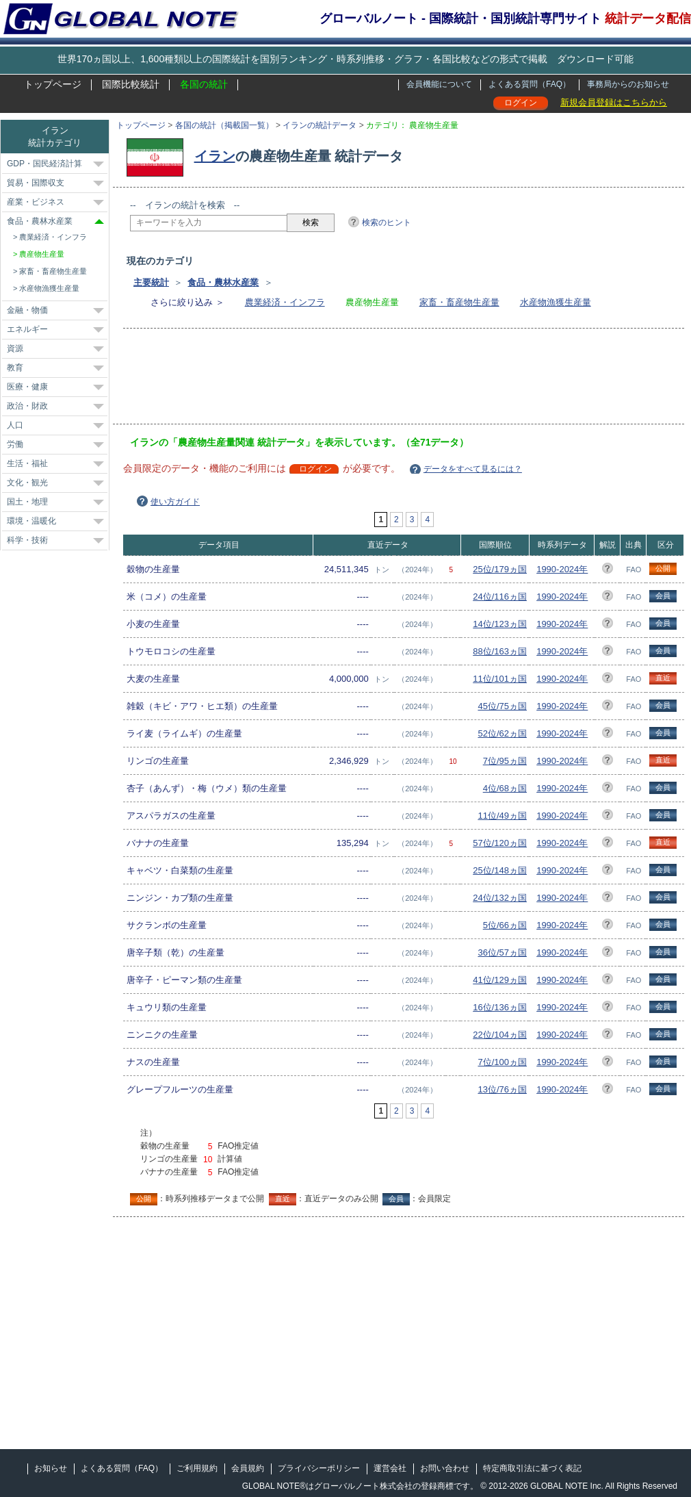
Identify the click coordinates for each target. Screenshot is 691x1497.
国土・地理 (27, 502)
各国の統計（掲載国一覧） (224, 125)
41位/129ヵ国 (500, 980)
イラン (214, 156)
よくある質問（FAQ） (529, 84)
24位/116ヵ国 (500, 596)
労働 (15, 444)
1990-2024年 (562, 569)
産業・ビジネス (35, 202)
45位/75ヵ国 (502, 706)
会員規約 (247, 1468)
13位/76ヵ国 (502, 1089)
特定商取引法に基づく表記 (532, 1468)
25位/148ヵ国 (500, 870)
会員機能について (439, 84)
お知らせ (50, 1468)
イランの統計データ (319, 125)
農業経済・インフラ (285, 302)
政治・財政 (27, 406)
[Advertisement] (379, 380)
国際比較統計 (130, 84)
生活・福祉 (27, 463)
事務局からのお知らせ (628, 84)
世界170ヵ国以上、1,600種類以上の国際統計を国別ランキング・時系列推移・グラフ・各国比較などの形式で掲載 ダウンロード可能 (345, 58)
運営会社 (390, 1468)
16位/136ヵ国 (500, 1007)
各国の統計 (204, 84)
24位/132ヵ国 (500, 898)
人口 (15, 425)
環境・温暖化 (31, 521)
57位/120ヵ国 (500, 843)
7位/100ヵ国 (502, 1062)
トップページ (52, 84)
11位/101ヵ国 (500, 679)
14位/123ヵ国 (500, 624)
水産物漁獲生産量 (555, 302)
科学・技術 (27, 540)
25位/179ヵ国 (500, 569)
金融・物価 (27, 310)
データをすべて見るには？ (472, 469)
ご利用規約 (197, 1468)
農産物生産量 (41, 254)
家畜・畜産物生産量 (459, 302)
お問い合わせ (444, 1468)
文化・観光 (27, 482)
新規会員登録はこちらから (613, 102)
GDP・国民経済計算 (44, 163)
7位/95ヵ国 (505, 761)
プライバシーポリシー (319, 1468)
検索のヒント (386, 222)
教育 (15, 367)
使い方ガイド (175, 502)
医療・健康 (27, 387)
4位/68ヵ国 (505, 788)
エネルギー (27, 329)
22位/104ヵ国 (500, 1034)
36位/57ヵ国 (502, 952)
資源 (15, 348)
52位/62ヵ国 (502, 733)
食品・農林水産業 (223, 282)
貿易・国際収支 (35, 183)
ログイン (520, 102)
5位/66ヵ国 (505, 925)
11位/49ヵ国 (502, 815)
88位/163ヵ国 (500, 651)
